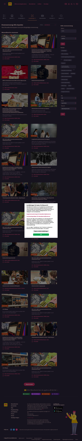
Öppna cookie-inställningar (41, 231)
